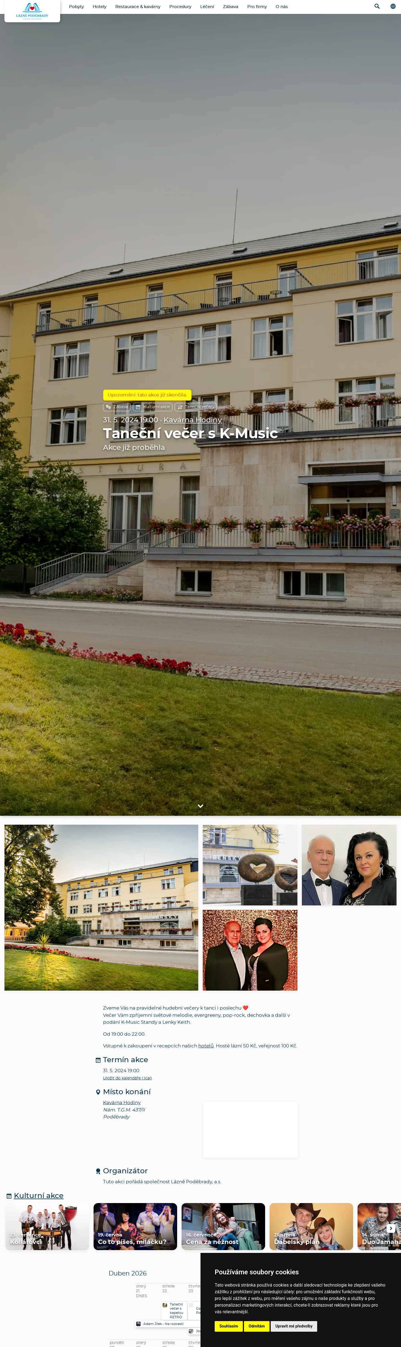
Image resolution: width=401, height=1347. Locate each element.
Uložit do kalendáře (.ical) (127, 1078)
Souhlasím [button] (228, 1326)
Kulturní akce (152, 407)
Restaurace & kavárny (137, 7)
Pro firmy (257, 7)
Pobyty (76, 7)
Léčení (207, 7)
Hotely (99, 7)
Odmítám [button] (257, 1326)
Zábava (230, 7)
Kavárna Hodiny (192, 420)
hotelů (206, 1046)
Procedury (180, 7)
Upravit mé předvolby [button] (293, 1326)
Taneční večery (195, 407)
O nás (282, 7)
